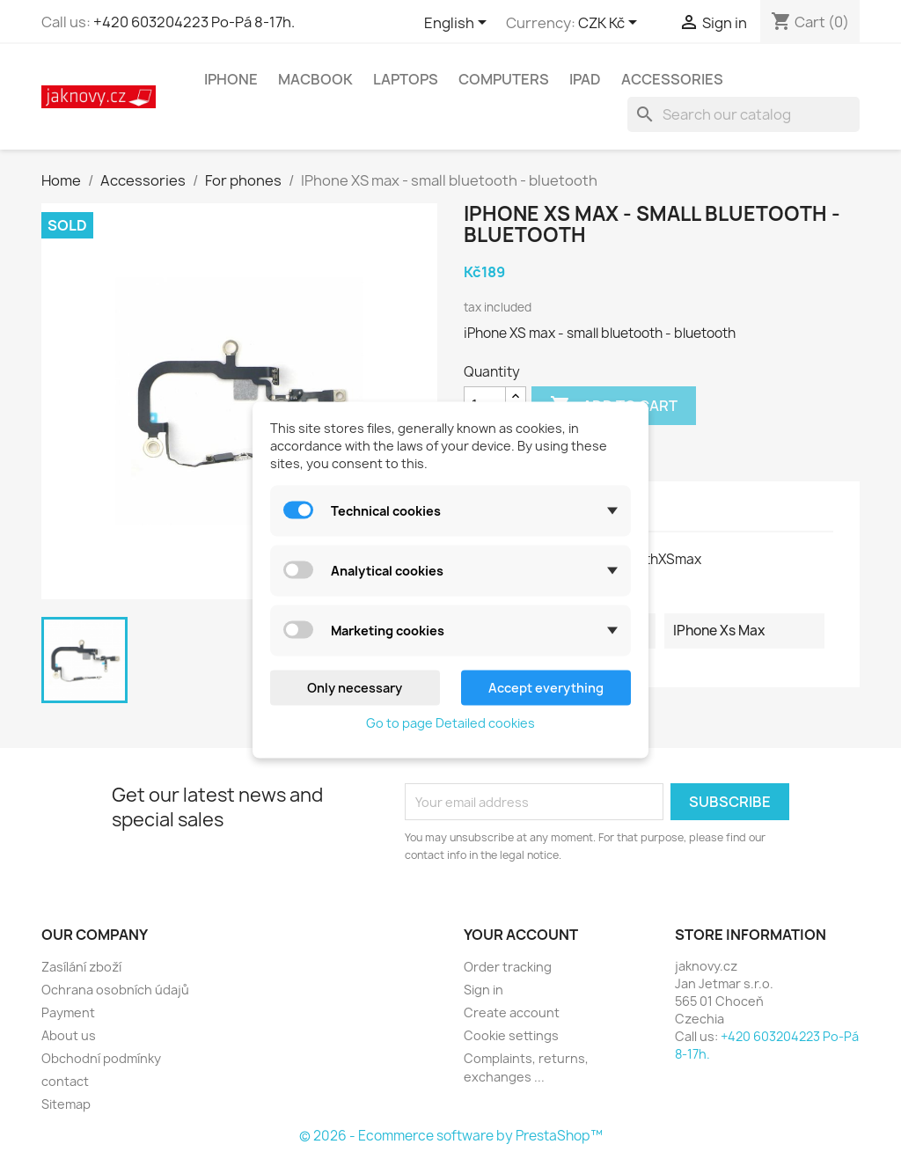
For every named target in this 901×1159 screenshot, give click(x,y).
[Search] (743, 114)
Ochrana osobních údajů (115, 989)
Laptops (405, 79)
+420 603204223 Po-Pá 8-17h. (194, 22)
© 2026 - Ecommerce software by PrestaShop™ (451, 1135)
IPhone (231, 79)
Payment (68, 1012)
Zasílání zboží (81, 966)
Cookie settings (511, 1035)
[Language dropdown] (458, 23)
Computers (503, 79)
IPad (585, 79)
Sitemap (66, 1104)
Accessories (672, 79)
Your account (521, 934)
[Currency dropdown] (610, 23)
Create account (512, 1012)
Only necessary (354, 687)
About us (68, 1035)
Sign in (483, 989)
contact (65, 1081)
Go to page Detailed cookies (450, 722)
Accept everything (546, 687)
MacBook (315, 79)
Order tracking (508, 966)
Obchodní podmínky (101, 1058)
